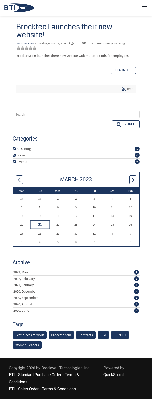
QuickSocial (113, 374)
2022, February (76, 278)
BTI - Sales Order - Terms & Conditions (42, 389)
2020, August (76, 304)
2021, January (76, 285)
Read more (123, 70)
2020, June (76, 310)
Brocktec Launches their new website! (64, 31)
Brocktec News (25, 43)
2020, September (76, 298)
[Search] (76, 114)
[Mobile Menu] (144, 8)
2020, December (76, 291)
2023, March (76, 272)
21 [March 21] (39, 224)
